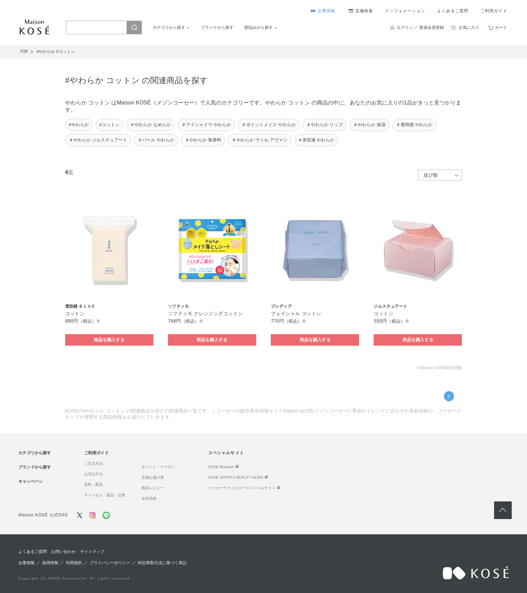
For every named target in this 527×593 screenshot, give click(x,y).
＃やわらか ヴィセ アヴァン (259, 139)
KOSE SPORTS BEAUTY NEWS (235, 477)
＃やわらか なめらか (150, 124)
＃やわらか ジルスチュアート (98, 139)
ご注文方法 (93, 463)
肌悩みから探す (258, 27)
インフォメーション (405, 10)
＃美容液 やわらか (316, 139)
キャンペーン (30, 481)
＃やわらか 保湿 (369, 124)
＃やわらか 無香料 (203, 139)
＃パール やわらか (156, 139)
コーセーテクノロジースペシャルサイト (242, 488)
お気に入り (469, 27)
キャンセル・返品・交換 (104, 495)
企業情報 (327, 10)
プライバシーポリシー (110, 562)
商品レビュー (153, 488)
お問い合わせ (63, 551)
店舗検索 (364, 10)
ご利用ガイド (494, 10)
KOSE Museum (221, 467)
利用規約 (74, 562)
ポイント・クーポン (158, 467)
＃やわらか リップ (324, 124)
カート (501, 27)
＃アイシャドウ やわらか (206, 124)
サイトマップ (92, 551)
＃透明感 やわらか (414, 124)
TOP (24, 51)
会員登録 (149, 498)
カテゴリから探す (169, 27)
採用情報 (50, 562)
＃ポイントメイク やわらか (269, 124)
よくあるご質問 (452, 10)
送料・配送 (93, 484)
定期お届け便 (153, 477)
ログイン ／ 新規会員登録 (420, 27)
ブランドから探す (217, 27)
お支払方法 (93, 474)
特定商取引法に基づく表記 (162, 562)
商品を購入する (109, 339)
